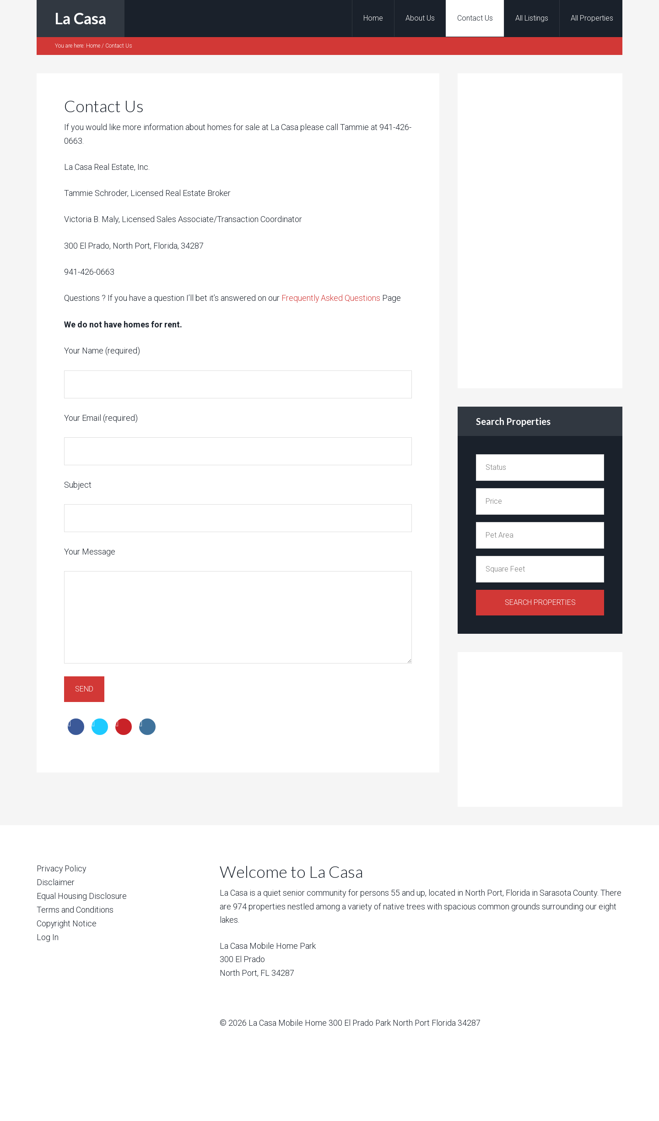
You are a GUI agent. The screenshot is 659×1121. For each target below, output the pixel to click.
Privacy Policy (62, 868)
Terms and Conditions (75, 909)
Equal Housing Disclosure (82, 895)
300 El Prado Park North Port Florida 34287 (405, 1023)
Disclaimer (56, 882)
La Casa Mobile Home (287, 1023)
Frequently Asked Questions (330, 298)
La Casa (80, 18)
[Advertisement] (544, 229)
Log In (48, 936)
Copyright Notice (67, 922)
